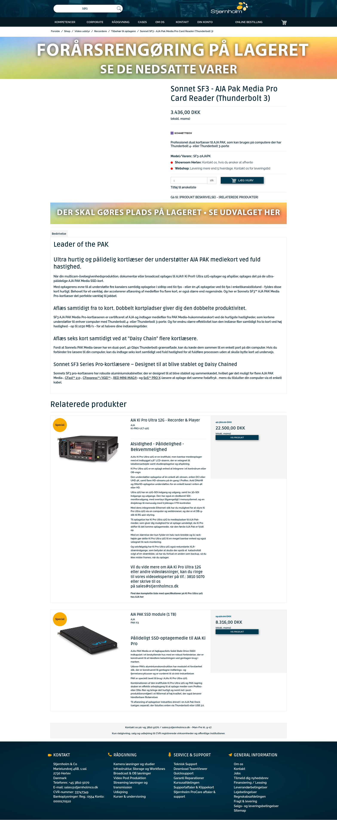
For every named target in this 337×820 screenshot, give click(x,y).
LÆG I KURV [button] (242, 180)
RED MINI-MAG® (125, 378)
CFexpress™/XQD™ (96, 378)
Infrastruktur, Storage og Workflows (139, 769)
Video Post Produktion (129, 778)
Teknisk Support (185, 764)
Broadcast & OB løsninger (132, 773)
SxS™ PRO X (151, 378)
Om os (238, 764)
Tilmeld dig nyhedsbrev (251, 778)
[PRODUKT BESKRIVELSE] (197, 197)
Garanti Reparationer (189, 778)
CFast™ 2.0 (72, 378)
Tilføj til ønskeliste (183, 187)
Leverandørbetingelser (250, 787)
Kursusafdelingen (186, 782)
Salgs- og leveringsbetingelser (256, 806)
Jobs (237, 773)
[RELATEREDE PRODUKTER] (238, 197)
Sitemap (240, 810)
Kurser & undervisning (129, 796)
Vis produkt (237, 437)
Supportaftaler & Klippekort (194, 787)
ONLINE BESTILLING (248, 22)
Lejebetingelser (245, 792)
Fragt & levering (245, 801)
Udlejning (120, 792)
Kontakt (239, 769)
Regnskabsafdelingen (250, 796)
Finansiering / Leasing (250, 782)
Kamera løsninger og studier (134, 764)
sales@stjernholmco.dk (157, 586)
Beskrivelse (59, 233)
